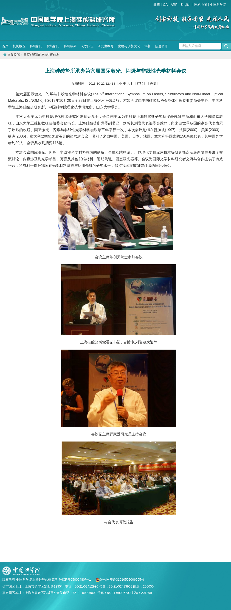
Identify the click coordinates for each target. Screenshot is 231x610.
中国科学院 (218, 4)
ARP (174, 4)
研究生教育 (106, 46)
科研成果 (70, 46)
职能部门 (53, 46)
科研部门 (36, 46)
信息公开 (161, 46)
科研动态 (52, 55)
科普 (147, 46)
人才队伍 (87, 46)
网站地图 (200, 4)
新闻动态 (38, 55)
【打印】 (140, 83)
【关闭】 (152, 83)
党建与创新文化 (129, 46)
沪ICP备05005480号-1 (75, 579)
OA (165, 4)
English (185, 4)
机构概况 (19, 46)
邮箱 (156, 4)
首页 (5, 46)
